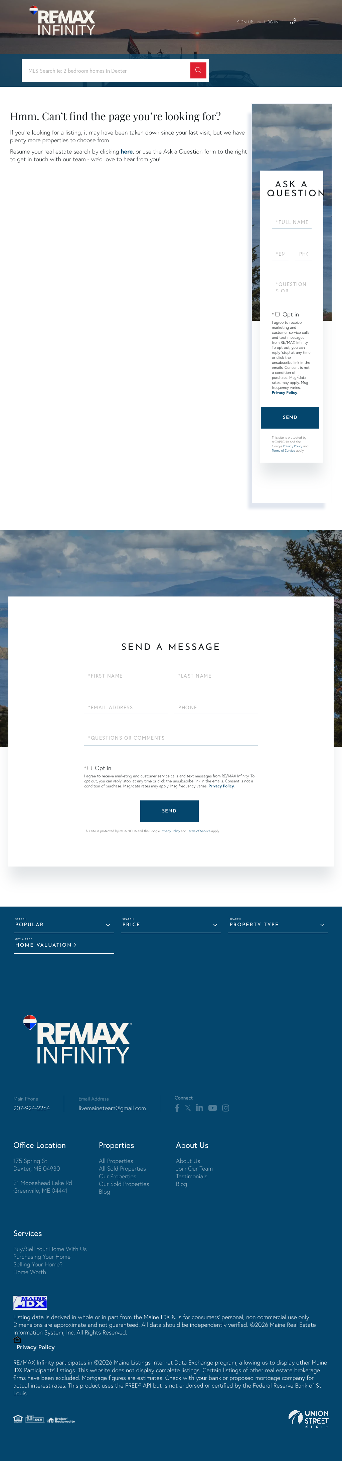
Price (132, 925)
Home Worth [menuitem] (29, 1272)
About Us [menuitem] (188, 1161)
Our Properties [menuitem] (117, 1176)
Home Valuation (43, 945)
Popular (29, 925)
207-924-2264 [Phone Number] (31, 1108)
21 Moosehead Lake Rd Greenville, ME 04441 (42, 1186)
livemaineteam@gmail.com (112, 1108)
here (127, 151)
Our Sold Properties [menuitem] (124, 1184)
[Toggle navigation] (314, 21)
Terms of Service (283, 450)
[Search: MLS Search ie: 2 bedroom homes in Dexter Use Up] (108, 70)
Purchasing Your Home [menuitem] (41, 1256)
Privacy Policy (284, 392)
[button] (198, 70)
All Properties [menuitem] (116, 1161)
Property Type (254, 925)
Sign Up (245, 22)
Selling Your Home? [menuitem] (37, 1264)
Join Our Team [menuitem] (194, 1168)
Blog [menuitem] (104, 1191)
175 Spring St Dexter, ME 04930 (36, 1164)
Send (290, 417)
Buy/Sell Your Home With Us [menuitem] (50, 1249)
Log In (271, 22)
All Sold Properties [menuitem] (122, 1168)
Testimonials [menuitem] (191, 1176)
